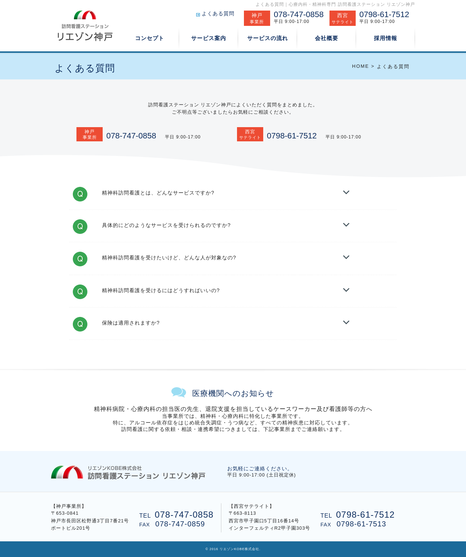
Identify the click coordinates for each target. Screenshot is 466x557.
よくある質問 (218, 13)
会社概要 (326, 38)
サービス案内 (208, 38)
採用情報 (385, 38)
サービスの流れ (267, 38)
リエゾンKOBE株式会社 (239, 549)
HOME (360, 66)
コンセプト (149, 38)
